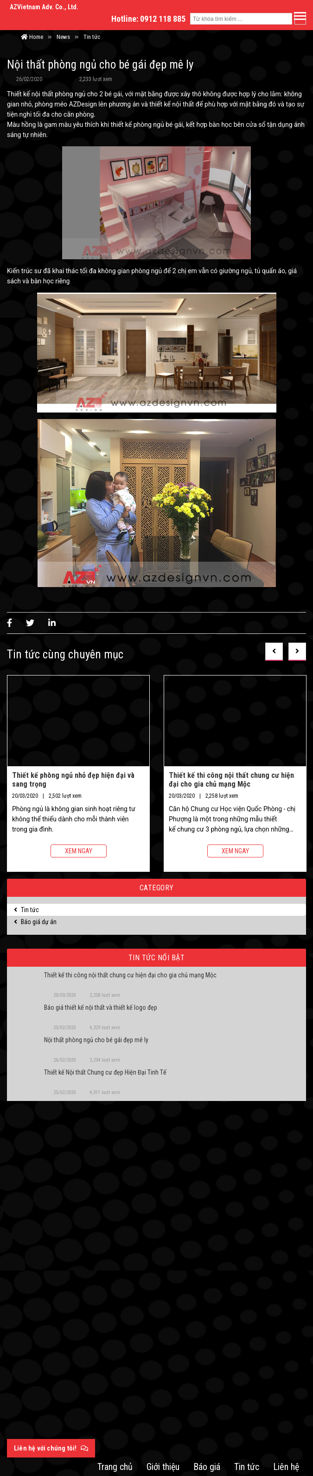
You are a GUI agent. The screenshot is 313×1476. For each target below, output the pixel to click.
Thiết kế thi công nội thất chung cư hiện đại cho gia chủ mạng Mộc (231, 779)
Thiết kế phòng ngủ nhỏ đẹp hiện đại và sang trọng (73, 779)
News (63, 36)
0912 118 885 (162, 19)
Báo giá (206, 1466)
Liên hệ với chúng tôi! (51, 1448)
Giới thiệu (163, 1466)
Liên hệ (286, 1466)
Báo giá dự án (35, 922)
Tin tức (91, 36)
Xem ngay (78, 851)
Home (32, 36)
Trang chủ (115, 1466)
